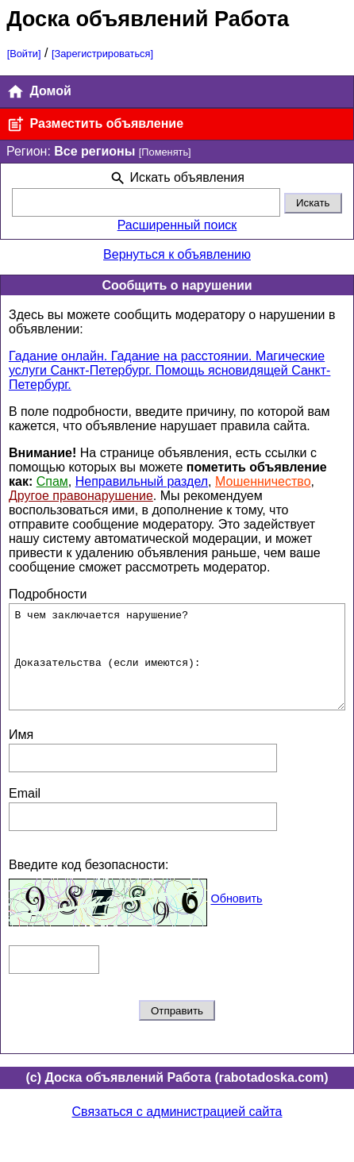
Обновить (236, 918)
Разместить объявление (94, 124)
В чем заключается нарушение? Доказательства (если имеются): (177, 666)
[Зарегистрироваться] (102, 54)
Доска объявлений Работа (147, 18)
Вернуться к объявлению (177, 254)
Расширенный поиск (177, 225)
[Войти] (24, 54)
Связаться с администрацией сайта (177, 1130)
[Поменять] (165, 152)
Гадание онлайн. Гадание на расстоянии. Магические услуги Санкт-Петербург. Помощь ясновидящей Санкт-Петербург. (169, 370)
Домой (38, 92)
